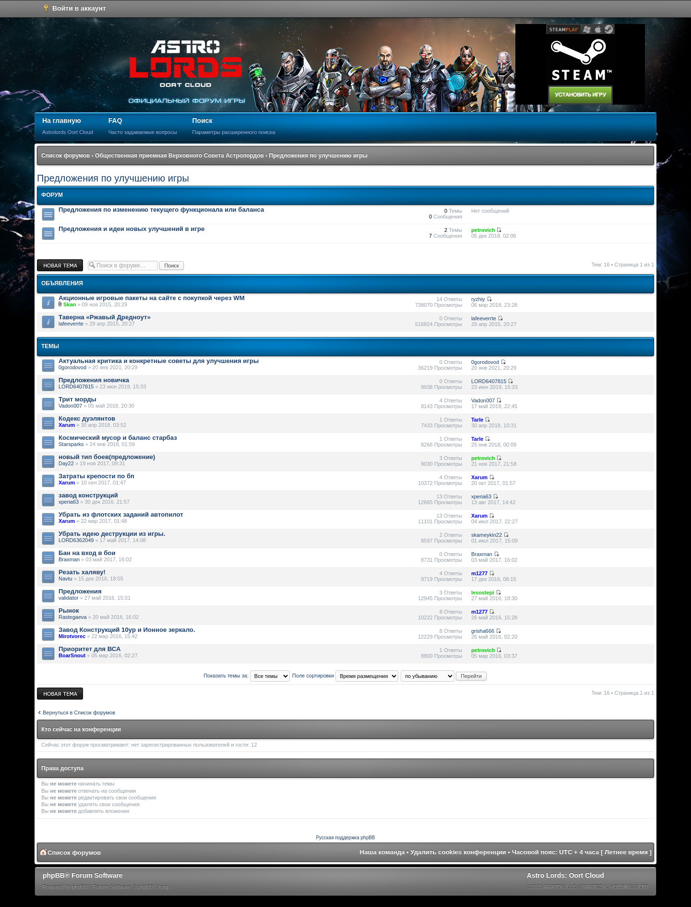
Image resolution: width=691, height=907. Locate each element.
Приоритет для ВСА (89, 649)
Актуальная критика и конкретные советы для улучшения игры (159, 360)
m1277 (479, 573)
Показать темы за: (246, 675)
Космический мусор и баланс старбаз (118, 437)
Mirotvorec (72, 636)
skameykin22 (486, 535)
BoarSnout (72, 655)
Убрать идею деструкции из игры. (112, 533)
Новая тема (60, 265)
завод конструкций (88, 495)
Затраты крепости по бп (96, 476)
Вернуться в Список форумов (79, 712)
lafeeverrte (71, 324)
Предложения (80, 591)
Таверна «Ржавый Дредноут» (105, 317)
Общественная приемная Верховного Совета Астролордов (179, 155)
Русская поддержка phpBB (345, 837)
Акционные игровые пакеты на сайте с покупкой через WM (152, 298)
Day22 (66, 463)
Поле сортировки (345, 675)
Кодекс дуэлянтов (87, 418)
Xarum (67, 425)
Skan (69, 304)
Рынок (69, 610)
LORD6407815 (76, 386)
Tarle (477, 420)
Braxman (69, 559)
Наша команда (382, 852)
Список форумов (65, 155)
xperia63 (69, 502)
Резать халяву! (82, 572)
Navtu (65, 578)
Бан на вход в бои (87, 552)
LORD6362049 (76, 540)
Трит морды (77, 399)
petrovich (483, 230)
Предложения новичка (94, 380)
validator (69, 598)
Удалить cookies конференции (458, 852)
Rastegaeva (73, 617)
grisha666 (482, 631)
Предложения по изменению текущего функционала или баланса (161, 209)
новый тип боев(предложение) (107, 456)
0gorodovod (72, 367)
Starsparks (71, 444)
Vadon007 (70, 406)
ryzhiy (478, 299)
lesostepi (482, 592)
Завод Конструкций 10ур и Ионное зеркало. (127, 629)
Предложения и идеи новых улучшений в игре (131, 228)
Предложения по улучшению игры (318, 155)
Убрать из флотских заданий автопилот (121, 514)
